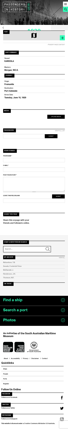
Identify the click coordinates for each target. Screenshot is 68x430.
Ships (5, 368)
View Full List (60, 130)
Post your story (10, 175)
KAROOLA (9, 61)
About (6, 358)
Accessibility (15, 358)
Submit (51, 136)
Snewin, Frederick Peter (12, 266)
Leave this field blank (11, 195)
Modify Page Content (56, 44)
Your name (7, 156)
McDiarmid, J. (8, 270)
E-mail (6, 165)
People (5, 373)
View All (62, 257)
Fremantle (9, 84)
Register (6, 383)
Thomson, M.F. (8, 278)
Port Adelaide (10, 91)
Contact (45, 358)
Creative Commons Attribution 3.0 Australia (39, 423)
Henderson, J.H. (9, 274)
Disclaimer (35, 358)
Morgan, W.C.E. (11, 70)
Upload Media (56, 116)
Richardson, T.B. (9, 262)
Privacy (25, 358)
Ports (5, 378)
